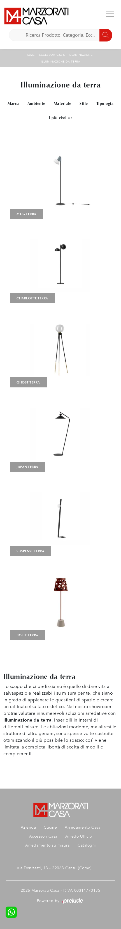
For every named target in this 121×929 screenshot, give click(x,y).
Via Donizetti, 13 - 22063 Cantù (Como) (54, 868)
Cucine (50, 827)
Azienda (28, 827)
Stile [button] (84, 103)
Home (30, 55)
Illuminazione (81, 55)
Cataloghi (87, 845)
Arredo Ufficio (78, 836)
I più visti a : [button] (61, 117)
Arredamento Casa (82, 827)
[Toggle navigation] (110, 13)
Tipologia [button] (105, 103)
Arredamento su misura (47, 845)
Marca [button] (13, 103)
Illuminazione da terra (60, 62)
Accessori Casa (52, 55)
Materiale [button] (62, 103)
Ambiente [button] (36, 103)
